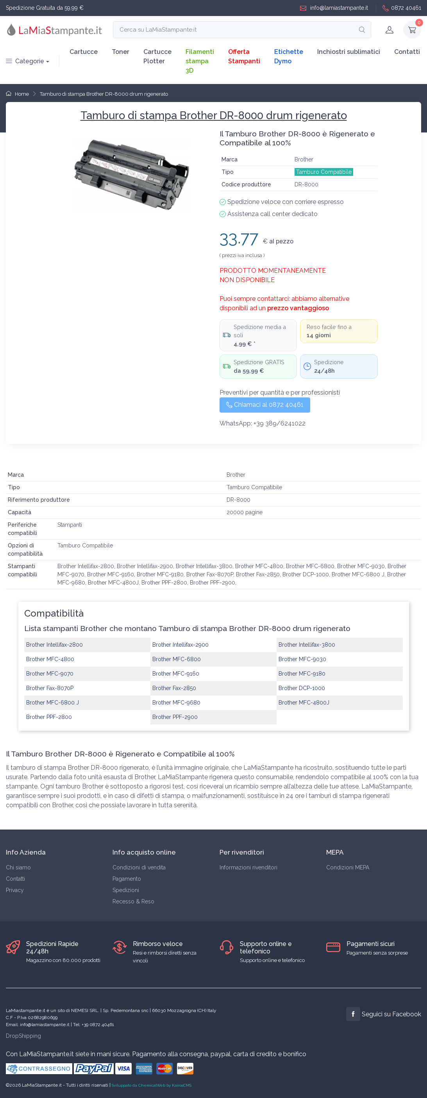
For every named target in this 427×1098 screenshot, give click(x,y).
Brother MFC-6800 (176, 659)
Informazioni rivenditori (248, 867)
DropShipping (23, 1036)
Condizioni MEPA (347, 867)
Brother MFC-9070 (49, 674)
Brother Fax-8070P (49, 688)
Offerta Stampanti (244, 56)
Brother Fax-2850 (174, 688)
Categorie (25, 61)
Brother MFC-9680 (176, 702)
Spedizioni (126, 890)
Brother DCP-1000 (302, 688)
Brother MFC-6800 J (52, 702)
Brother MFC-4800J (304, 702)
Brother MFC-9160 (175, 674)
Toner (120, 51)
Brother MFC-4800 (50, 659)
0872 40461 (401, 8)
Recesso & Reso (133, 901)
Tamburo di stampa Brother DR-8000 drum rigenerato (104, 94)
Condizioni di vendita (139, 867)
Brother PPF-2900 (175, 717)
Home (17, 94)
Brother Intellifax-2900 (180, 645)
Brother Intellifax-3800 (307, 645)
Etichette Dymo (288, 56)
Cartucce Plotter (157, 56)
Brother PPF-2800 (49, 717)
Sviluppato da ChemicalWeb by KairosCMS (151, 1085)
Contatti (407, 51)
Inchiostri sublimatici (348, 51)
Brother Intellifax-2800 (54, 645)
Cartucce (84, 51)
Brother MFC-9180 (302, 674)
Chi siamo (18, 867)
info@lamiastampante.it (334, 8)
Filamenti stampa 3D (200, 61)
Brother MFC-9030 (302, 659)
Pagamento (127, 879)
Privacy (15, 890)
